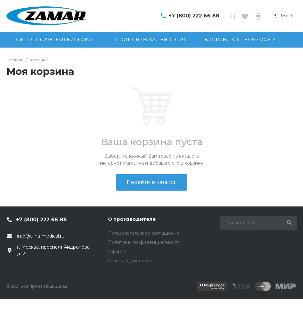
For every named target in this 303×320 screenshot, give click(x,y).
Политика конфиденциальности (144, 242)
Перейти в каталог (151, 182)
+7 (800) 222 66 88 (193, 16)
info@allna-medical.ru (40, 236)
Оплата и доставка (129, 261)
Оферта (117, 251)
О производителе (132, 219)
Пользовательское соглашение (143, 233)
